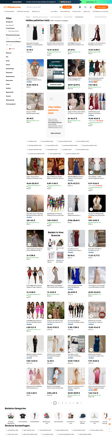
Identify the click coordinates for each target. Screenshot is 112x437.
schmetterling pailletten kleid (65, 434)
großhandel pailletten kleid (69, 145)
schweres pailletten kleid (71, 153)
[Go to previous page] (51, 403)
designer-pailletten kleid (34, 149)
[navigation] (14, 210)
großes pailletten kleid (61, 430)
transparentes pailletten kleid (35, 153)
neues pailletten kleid (46, 141)
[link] (109, 419)
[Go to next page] (81, 403)
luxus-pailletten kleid (54, 153)
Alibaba (28, 17)
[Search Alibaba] (42, 7)
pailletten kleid (32, 141)
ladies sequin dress (12, 434)
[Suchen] (67, 7)
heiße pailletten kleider (84, 434)
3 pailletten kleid (66, 149)
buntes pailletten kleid (82, 141)
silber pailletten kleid (28, 430)
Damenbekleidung (56, 17)
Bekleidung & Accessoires (40, 17)
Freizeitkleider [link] (79, 17)
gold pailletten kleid (12, 430)
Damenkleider (68, 17)
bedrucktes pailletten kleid (89, 145)
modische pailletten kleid (64, 141)
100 (77, 403)
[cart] (85, 7)
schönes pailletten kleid (96, 430)
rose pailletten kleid (47, 434)
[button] (60, 7)
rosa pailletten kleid (51, 149)
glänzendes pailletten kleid (29, 434)
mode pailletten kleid (51, 145)
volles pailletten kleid (44, 430)
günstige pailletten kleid (34, 145)
